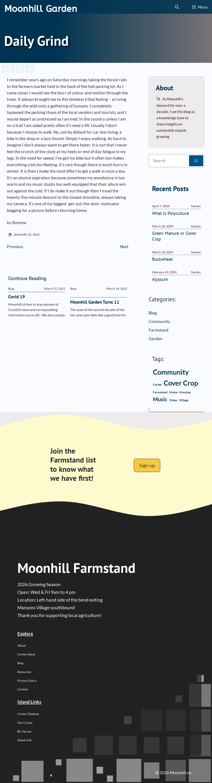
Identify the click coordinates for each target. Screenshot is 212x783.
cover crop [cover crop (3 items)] (181, 383)
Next (124, 246)
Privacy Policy (27, 680)
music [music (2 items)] (160, 399)
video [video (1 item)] (173, 400)
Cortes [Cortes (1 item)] (157, 384)
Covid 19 (16, 297)
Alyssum (160, 279)
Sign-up (147, 465)
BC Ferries (24, 731)
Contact (22, 689)
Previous (15, 246)
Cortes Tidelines (28, 714)
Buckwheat (162, 259)
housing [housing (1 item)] (185, 392)
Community (159, 321)
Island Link (24, 740)
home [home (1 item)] (173, 392)
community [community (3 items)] (171, 372)
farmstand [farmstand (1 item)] (160, 392)
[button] (176, 7)
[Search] (196, 160)
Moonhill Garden (40, 9)
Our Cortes (24, 722)
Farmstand (158, 329)
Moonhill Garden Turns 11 (94, 302)
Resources (24, 672)
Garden (155, 338)
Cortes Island (26, 654)
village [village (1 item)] (183, 400)
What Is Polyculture (170, 213)
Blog (153, 312)
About (21, 645)
